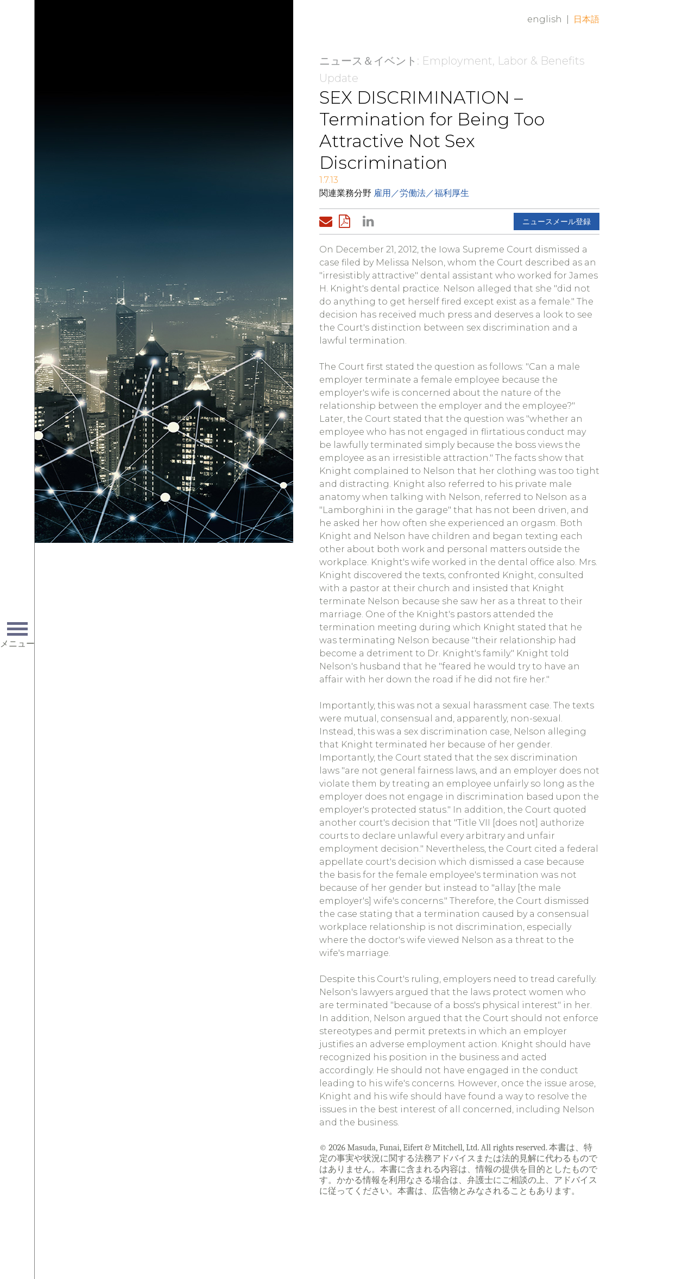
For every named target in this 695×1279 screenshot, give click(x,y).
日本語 (586, 19)
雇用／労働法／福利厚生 (421, 193)
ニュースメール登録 (556, 221)
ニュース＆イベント (368, 60)
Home (198, 28)
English (544, 19)
